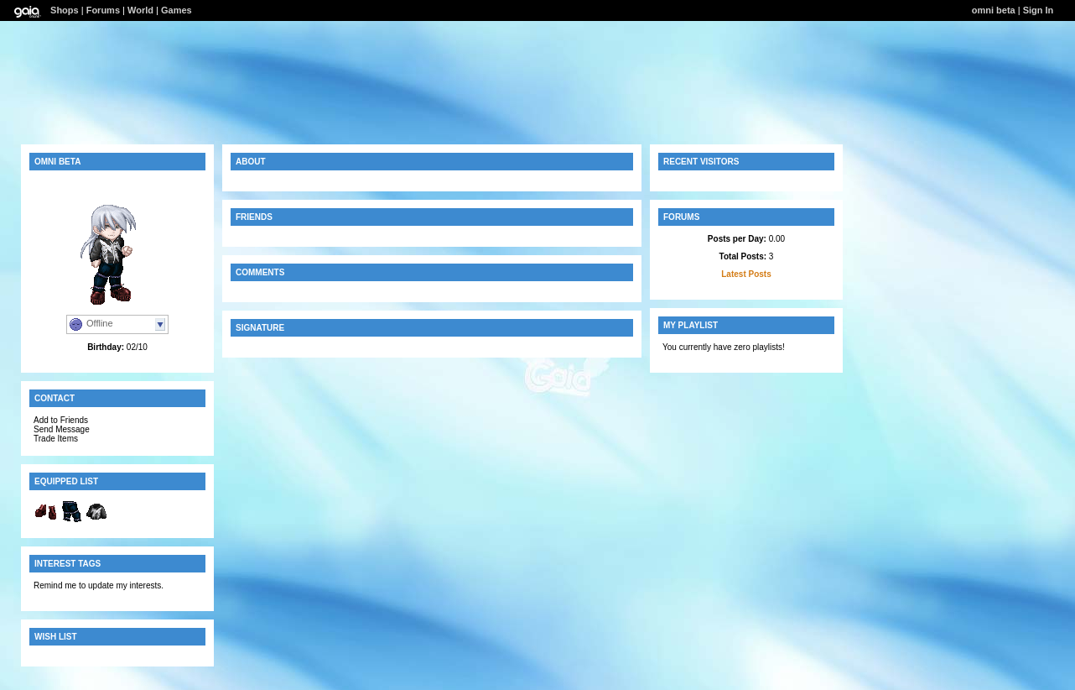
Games (176, 10)
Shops (64, 10)
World (140, 10)
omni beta (993, 10)
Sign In (1038, 10)
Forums (103, 10)
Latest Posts (746, 274)
